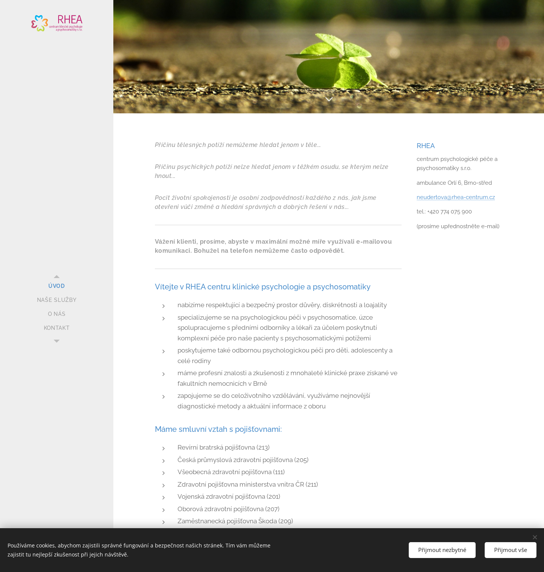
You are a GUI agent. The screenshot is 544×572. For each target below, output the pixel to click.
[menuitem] (56, 286)
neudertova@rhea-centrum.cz (456, 197)
